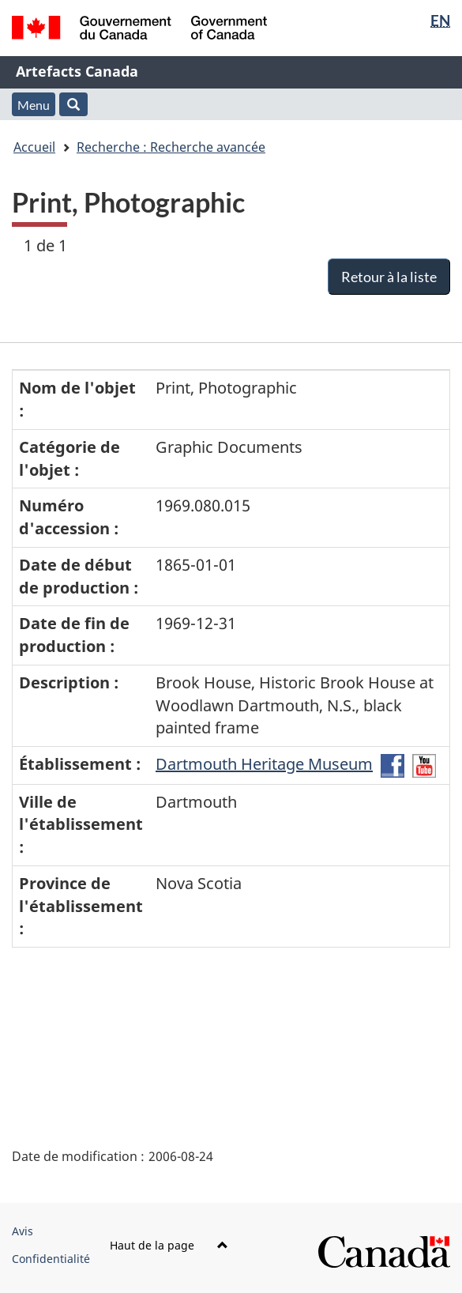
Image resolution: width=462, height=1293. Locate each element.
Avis (22, 1230)
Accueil (34, 147)
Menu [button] (33, 104)
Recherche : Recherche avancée (171, 147)
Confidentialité (51, 1258)
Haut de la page (169, 1245)
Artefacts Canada (77, 71)
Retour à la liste (389, 276)
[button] (73, 104)
